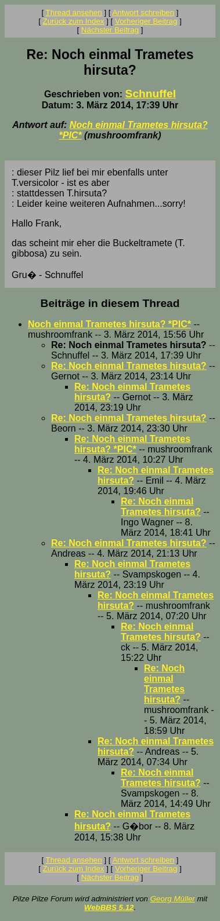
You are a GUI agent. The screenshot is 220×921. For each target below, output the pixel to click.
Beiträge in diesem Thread (110, 303)
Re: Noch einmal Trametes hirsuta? (129, 366)
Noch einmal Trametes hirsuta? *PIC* (109, 324)
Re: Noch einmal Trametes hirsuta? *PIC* (132, 444)
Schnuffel (150, 93)
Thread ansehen (74, 12)
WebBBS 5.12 (109, 907)
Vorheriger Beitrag (146, 21)
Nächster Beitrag (110, 29)
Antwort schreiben (143, 12)
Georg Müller (172, 898)
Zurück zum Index (73, 21)
